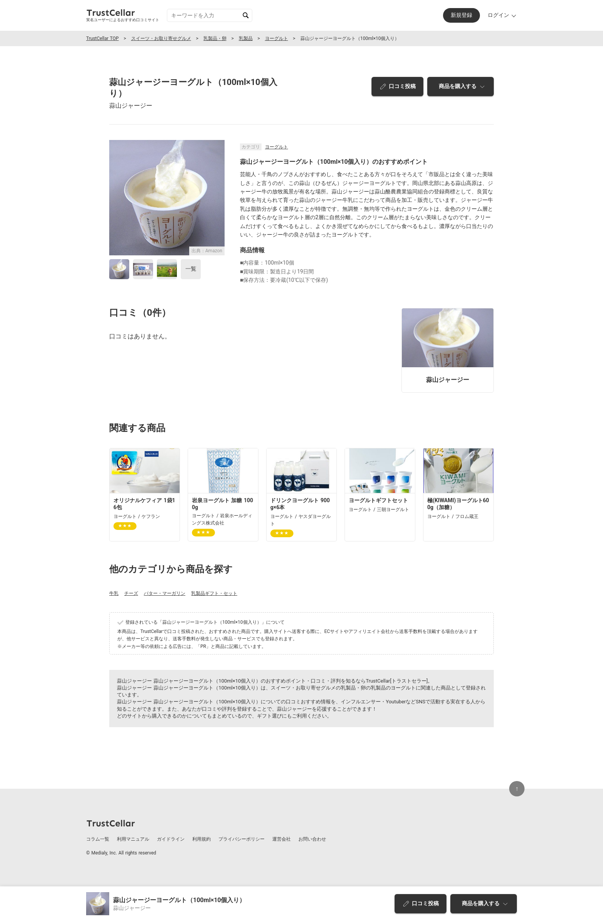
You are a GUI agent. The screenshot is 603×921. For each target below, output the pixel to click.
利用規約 (201, 839)
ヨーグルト (276, 38)
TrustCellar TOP (102, 38)
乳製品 (246, 38)
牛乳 (113, 593)
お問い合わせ (312, 839)
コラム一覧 (97, 839)
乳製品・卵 (215, 38)
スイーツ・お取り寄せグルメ (161, 38)
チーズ (131, 593)
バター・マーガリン (164, 593)
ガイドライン (171, 839)
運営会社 (281, 839)
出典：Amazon (207, 250)
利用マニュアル (133, 839)
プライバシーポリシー (241, 839)
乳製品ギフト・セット (214, 593)
